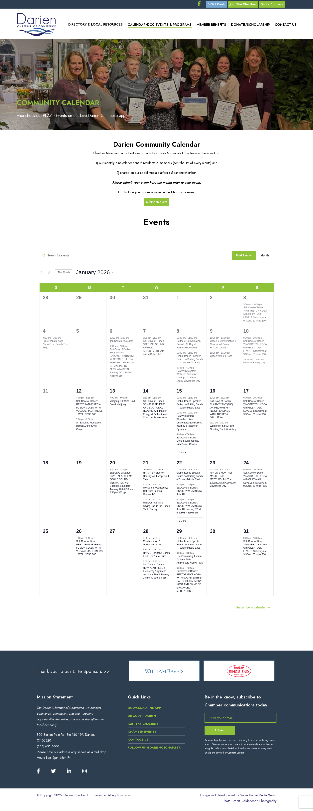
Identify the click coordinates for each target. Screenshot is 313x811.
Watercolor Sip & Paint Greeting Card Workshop (223, 429)
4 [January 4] (44, 332)
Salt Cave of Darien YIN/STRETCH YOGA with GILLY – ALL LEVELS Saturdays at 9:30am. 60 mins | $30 (255, 481)
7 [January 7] (144, 332)
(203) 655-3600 (48, 749)
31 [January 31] (246, 532)
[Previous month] (41, 273)
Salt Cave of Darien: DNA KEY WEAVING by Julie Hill (189, 492)
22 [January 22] (179, 464)
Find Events (244, 257)
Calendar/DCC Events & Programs (157, 26)
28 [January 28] (145, 532)
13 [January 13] (112, 392)
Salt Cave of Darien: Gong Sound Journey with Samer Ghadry (188, 442)
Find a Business (282, 5)
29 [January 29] (179, 532)
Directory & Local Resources (93, 26)
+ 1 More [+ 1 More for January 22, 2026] (181, 522)
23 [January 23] (212, 464)
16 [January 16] (212, 392)
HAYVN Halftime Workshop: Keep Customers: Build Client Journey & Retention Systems (189, 424)
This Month (64, 273)
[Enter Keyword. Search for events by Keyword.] (135, 257)
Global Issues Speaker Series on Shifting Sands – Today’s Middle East (190, 360)
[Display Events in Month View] (265, 257)
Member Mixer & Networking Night (152, 544)
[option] (164, 673)
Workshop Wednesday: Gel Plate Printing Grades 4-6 (155, 492)
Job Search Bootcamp (121, 342)
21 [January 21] (145, 464)
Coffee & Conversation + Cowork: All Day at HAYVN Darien (223, 345)
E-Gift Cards (224, 5)
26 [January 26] (79, 532)
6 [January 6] (111, 332)
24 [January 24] (246, 464)
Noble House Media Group (257, 798)
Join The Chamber (252, 5)
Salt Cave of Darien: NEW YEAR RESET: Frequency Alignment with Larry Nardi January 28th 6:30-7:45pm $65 (156, 573)
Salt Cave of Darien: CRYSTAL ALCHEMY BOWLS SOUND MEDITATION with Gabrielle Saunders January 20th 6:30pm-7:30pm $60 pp (121, 484)
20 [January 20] (112, 464)
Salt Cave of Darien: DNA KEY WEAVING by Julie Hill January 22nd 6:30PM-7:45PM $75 (189, 509)
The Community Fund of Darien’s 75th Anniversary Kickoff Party (190, 561)
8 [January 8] (178, 332)
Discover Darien (142, 718)
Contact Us (285, 26)
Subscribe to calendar (250, 609)
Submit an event (156, 203)
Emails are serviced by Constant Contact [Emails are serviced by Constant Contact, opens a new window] (224, 755)
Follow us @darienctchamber (155, 750)
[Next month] (49, 273)
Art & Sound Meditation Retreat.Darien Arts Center (88, 427)
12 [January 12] (79, 392)
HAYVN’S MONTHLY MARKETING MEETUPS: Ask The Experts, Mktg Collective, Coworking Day (223, 481)
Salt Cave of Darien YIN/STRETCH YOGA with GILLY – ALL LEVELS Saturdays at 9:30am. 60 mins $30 (255, 315)
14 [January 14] (145, 392)
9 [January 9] (211, 332)
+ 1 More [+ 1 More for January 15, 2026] (181, 454)
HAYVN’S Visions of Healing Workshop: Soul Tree (156, 477)
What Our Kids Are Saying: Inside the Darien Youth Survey (156, 507)
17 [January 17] (246, 392)
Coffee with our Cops (221, 357)
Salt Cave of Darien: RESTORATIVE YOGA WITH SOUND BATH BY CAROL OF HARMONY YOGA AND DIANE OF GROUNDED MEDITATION (190, 582)
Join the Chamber (143, 726)
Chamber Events (142, 734)
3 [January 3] (244, 299)
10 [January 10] (246, 332)
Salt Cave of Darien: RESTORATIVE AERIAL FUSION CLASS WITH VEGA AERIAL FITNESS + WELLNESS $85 (89, 409)
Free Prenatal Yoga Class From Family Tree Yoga (55, 345)
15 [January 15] (179, 392)
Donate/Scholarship (250, 26)
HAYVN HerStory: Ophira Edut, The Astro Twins (156, 556)
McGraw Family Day (254, 364)
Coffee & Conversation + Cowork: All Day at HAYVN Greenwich (190, 345)
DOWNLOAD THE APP (145, 710)
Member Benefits (210, 26)
